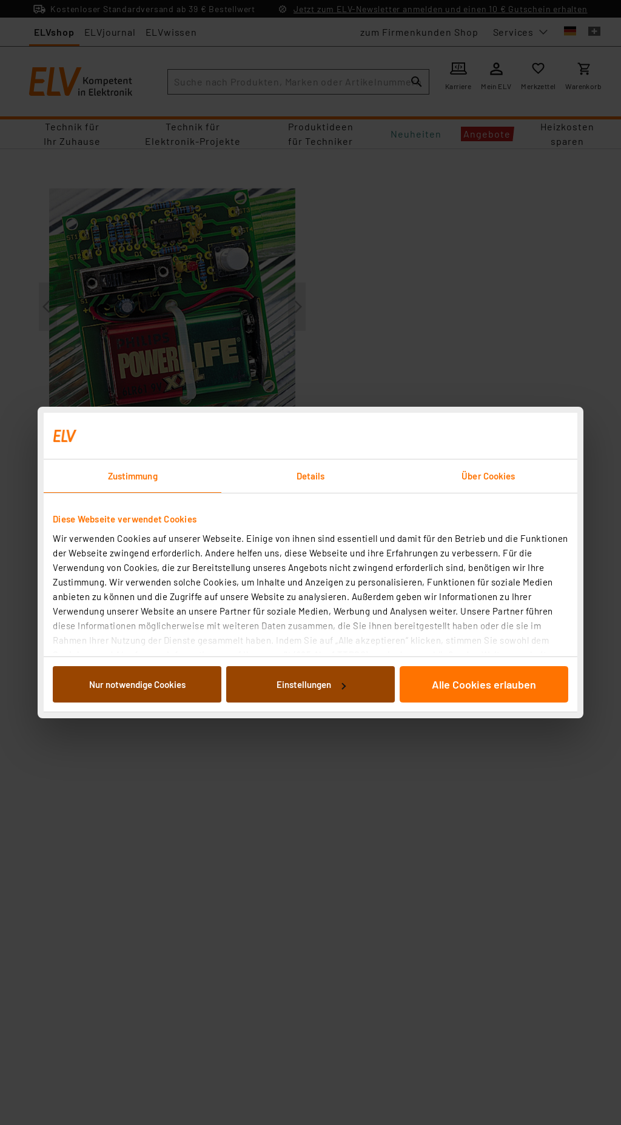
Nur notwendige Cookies (137, 684)
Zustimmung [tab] (133, 475)
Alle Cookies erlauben (484, 684)
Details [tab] (311, 475)
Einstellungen (311, 684)
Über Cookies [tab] (488, 475)
